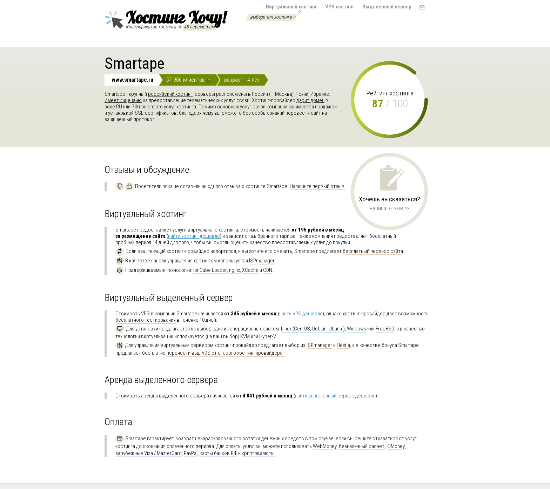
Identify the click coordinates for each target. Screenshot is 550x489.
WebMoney (325, 446)
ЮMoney (396, 446)
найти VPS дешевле (301, 313)
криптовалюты (258, 453)
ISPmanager (262, 260)
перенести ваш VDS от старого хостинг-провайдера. (225, 353)
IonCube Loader (210, 270)
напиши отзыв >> (389, 208)
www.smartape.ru (132, 79)
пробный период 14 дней (142, 242)
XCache (250, 270)
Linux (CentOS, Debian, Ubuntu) (313, 329)
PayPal (190, 453)
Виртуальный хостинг (291, 7)
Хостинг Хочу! (165, 18)
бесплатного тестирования (145, 320)
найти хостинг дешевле (194, 236)
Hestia (343, 345)
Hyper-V (267, 336)
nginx (234, 270)
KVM (245, 336)
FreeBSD (385, 329)
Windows (356, 329)
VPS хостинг (339, 7)
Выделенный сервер (386, 7)
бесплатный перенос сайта (373, 251)
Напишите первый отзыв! (318, 186)
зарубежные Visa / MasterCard (148, 453)
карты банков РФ (218, 453)
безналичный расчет (361, 446)
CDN (267, 270)
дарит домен (310, 100)
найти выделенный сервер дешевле (335, 396)
